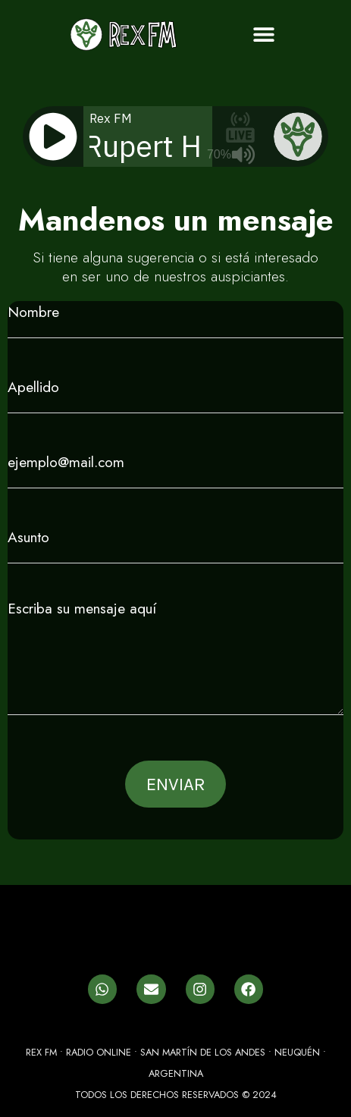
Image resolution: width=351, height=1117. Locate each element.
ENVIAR (175, 784)
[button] (263, 34)
